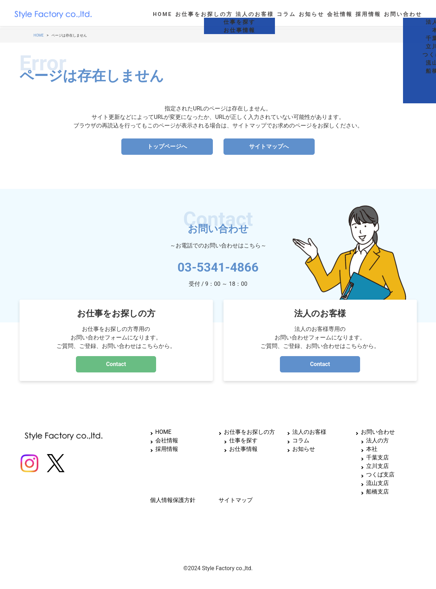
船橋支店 (377, 491)
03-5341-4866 (218, 265)
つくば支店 (380, 474)
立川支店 (377, 466)
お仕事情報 (243, 449)
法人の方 (377, 440)
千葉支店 (377, 457)
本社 (371, 449)
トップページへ (167, 146)
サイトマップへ (269, 146)
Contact (116, 364)
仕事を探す (243, 440)
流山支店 (377, 483)
